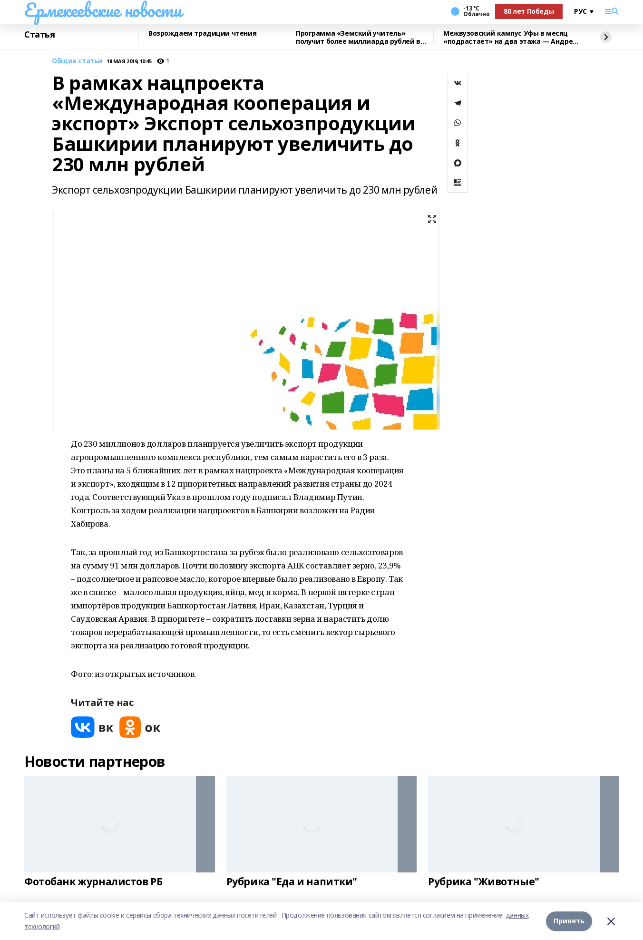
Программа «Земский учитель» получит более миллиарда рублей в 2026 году (358, 37)
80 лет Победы (529, 11)
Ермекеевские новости (103, 10)
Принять (569, 920)
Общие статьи (77, 61)
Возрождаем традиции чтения (202, 33)
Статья (39, 34)
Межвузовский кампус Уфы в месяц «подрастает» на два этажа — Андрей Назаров (510, 37)
